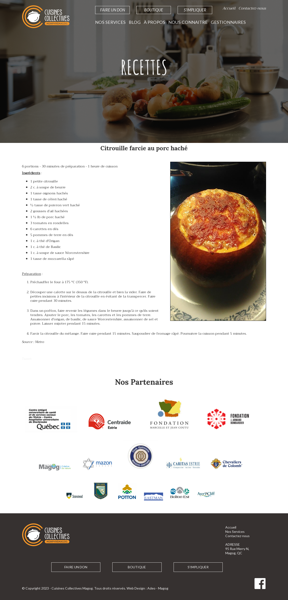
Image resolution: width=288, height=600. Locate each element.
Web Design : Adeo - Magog (147, 588)
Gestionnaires (228, 22)
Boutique (153, 10)
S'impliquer (195, 10)
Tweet (27, 359)
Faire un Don (112, 10)
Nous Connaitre (188, 22)
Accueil (229, 8)
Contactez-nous (252, 8)
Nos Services (110, 22)
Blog (135, 22)
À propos (154, 22)
